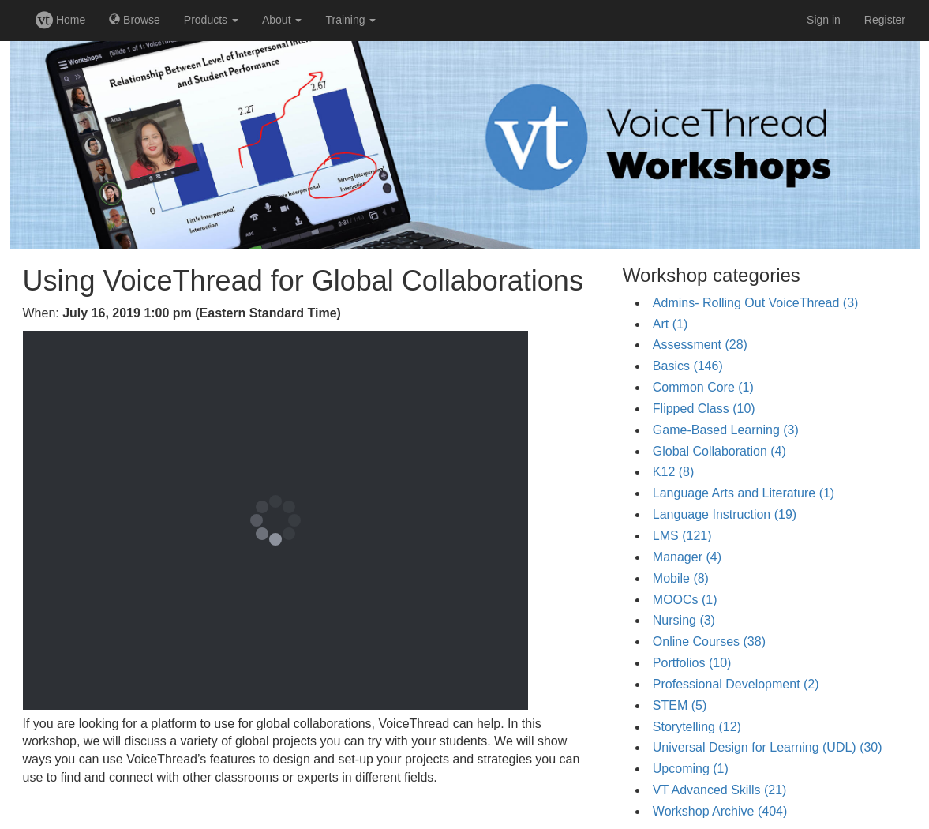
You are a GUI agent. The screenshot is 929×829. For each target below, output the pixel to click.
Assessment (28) (700, 344)
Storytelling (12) (697, 726)
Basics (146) (688, 366)
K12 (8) (673, 471)
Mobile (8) (681, 578)
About (282, 19)
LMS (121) (682, 535)
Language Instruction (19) (724, 514)
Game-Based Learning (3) (726, 430)
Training (350, 19)
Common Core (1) (703, 387)
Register (884, 19)
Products (211, 19)
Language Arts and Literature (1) (743, 493)
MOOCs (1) (685, 599)
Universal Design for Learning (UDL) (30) (767, 747)
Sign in (824, 19)
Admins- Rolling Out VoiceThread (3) (756, 302)
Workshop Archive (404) (720, 811)
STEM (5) (679, 705)
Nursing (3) (684, 620)
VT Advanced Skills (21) (720, 790)
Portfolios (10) (692, 663)
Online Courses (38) (709, 641)
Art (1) (670, 324)
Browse (134, 19)
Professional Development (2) (736, 684)
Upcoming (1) (691, 768)
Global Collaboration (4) (719, 451)
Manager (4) (687, 557)
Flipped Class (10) (704, 408)
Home (60, 19)
